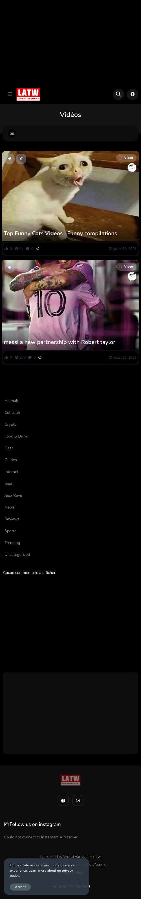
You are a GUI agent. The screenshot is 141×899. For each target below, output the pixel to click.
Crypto (11, 424)
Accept (20, 886)
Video (126, 158)
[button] (10, 94)
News (10, 507)
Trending (12, 542)
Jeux (8, 483)
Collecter (12, 412)
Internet (11, 471)
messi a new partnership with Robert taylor (59, 342)
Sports (9, 334)
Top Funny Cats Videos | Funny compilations (60, 233)
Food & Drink (16, 436)
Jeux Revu (13, 495)
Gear (9, 448)
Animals (10, 225)
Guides (11, 460)
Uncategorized (17, 554)
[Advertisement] (70, 42)
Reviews (12, 519)
